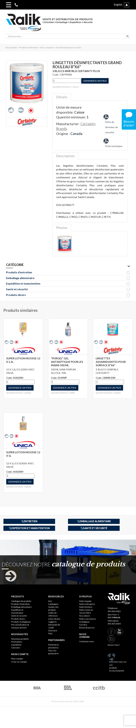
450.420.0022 (114, 611)
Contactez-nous (86, 641)
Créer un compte (19, 661)
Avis (50, 601)
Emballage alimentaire (20, 278)
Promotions (16, 641)
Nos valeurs (84, 615)
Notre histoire (85, 607)
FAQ (50, 633)
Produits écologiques (21, 621)
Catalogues (53, 604)
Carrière (83, 624)
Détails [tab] (61, 97)
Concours (15, 647)
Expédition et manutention (23, 283)
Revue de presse (87, 627)
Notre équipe (85, 601)
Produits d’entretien (20, 604)
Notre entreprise (87, 604)
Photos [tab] (61, 227)
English (118, 4)
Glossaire (52, 630)
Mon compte (17, 658)
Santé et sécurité (17, 289)
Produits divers (16, 294)
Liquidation (16, 644)
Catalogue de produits (21, 601)
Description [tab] (65, 156)
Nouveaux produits (20, 639)
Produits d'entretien (19, 272)
